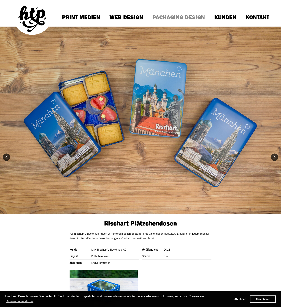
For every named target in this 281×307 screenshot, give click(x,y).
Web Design (126, 17)
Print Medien (81, 17)
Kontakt (257, 17)
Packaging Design (178, 17)
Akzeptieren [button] (262, 299)
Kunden (225, 17)
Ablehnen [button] (240, 299)
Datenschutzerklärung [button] (20, 301)
